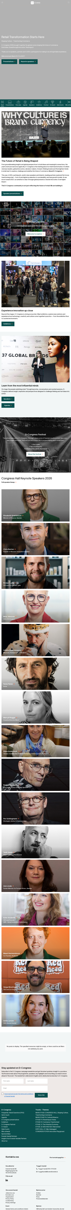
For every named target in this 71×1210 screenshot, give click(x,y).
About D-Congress (55, 171)
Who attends (5, 1131)
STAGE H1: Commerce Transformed (47, 1122)
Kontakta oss (10, 1195)
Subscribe (41, 1095)
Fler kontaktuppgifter (57, 1157)
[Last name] (37, 1081)
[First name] (12, 1081)
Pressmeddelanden (42, 1199)
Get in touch (5, 1115)
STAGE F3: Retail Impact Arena (46, 1119)
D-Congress (6, 1110)
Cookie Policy (10, 1200)
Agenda (25, 103)
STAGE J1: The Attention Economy (47, 1124)
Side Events (60, 103)
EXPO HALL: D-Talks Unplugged (46, 1129)
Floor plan (18, 103)
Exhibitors (39, 103)
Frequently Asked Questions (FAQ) (12, 1112)
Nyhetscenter (40, 1190)
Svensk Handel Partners (9, 1136)
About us (4, 1141)
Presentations (8, 62)
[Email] (24, 1088)
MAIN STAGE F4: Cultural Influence (47, 1117)
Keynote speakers (27, 62)
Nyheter (38, 1195)
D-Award (52, 103)
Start (2, 103)
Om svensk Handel (12, 1190)
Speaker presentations (11, 194)
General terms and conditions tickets (17, 1209)
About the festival (34, 454)
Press (38, 1197)
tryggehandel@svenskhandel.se (47, 1171)
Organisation (10, 1197)
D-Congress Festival (8, 1124)
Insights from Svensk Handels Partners (13, 1138)
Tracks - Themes (42, 1110)
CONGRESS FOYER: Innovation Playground (50, 1131)
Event (7, 1206)
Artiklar (38, 1193)
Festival (46, 103)
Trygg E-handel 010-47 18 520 (46, 1169)
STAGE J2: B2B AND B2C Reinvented (48, 1127)
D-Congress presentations (10, 1119)
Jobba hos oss (10, 1193)
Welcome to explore (34, 234)
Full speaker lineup (8, 482)
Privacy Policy (10, 1199)
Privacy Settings (11, 1202)
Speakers (31, 103)
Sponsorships (6, 1134)
